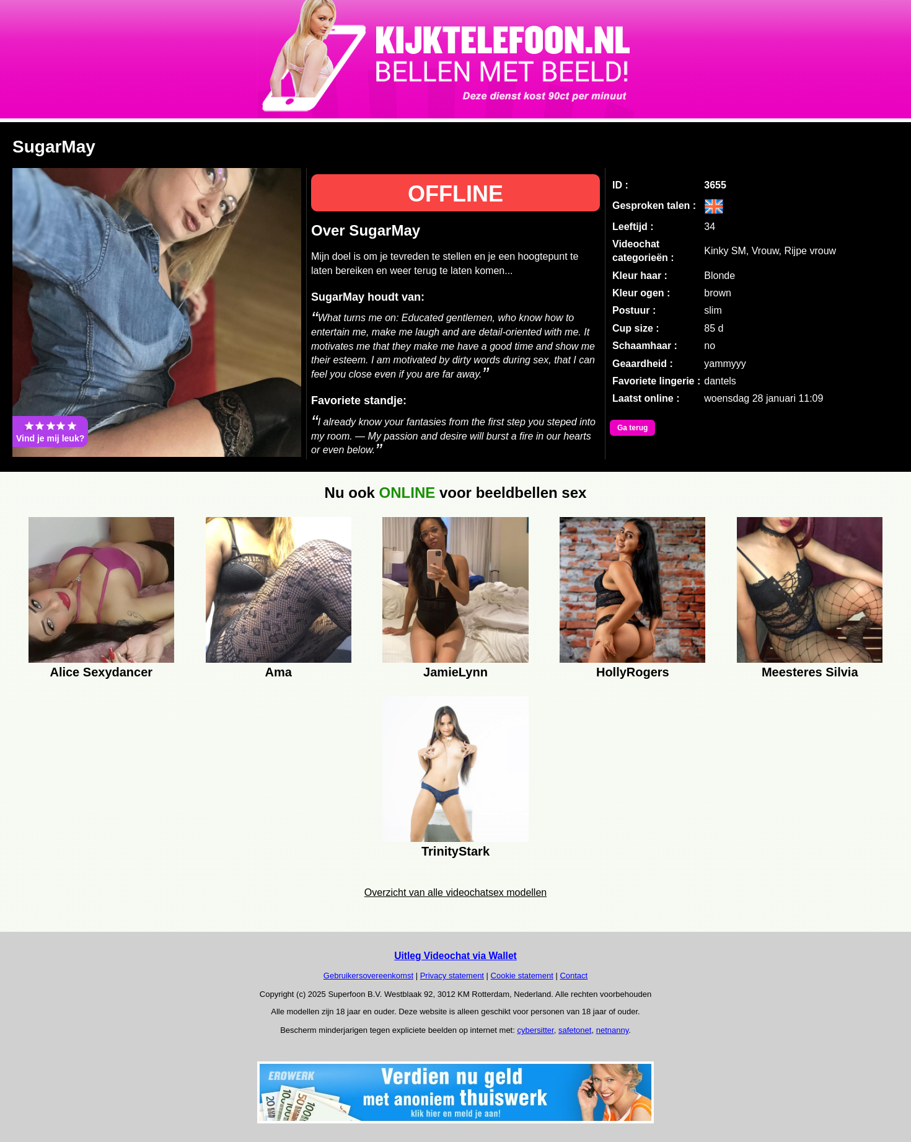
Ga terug (632, 427)
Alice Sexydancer (101, 672)
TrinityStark (455, 851)
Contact (574, 975)
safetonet (575, 1030)
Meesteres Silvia (810, 672)
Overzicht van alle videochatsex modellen (455, 892)
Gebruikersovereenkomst (368, 975)
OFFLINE (455, 193)
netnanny (612, 1030)
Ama (278, 672)
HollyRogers (632, 672)
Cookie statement (522, 975)
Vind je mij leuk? (50, 431)
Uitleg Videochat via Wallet (455, 955)
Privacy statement (452, 975)
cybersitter (535, 1030)
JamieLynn (455, 672)
